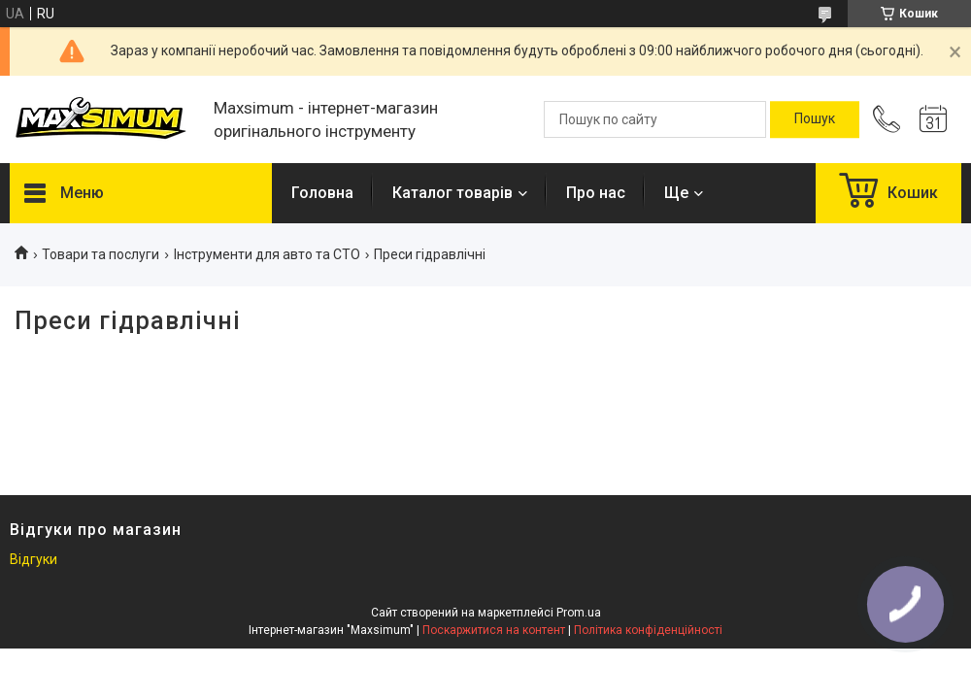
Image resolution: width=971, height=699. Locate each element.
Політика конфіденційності (648, 630)
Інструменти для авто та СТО (267, 254)
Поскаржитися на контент (493, 630)
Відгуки (33, 559)
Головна (322, 192)
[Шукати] (814, 119)
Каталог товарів (452, 192)
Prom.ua (578, 612)
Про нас (595, 192)
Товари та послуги (100, 254)
